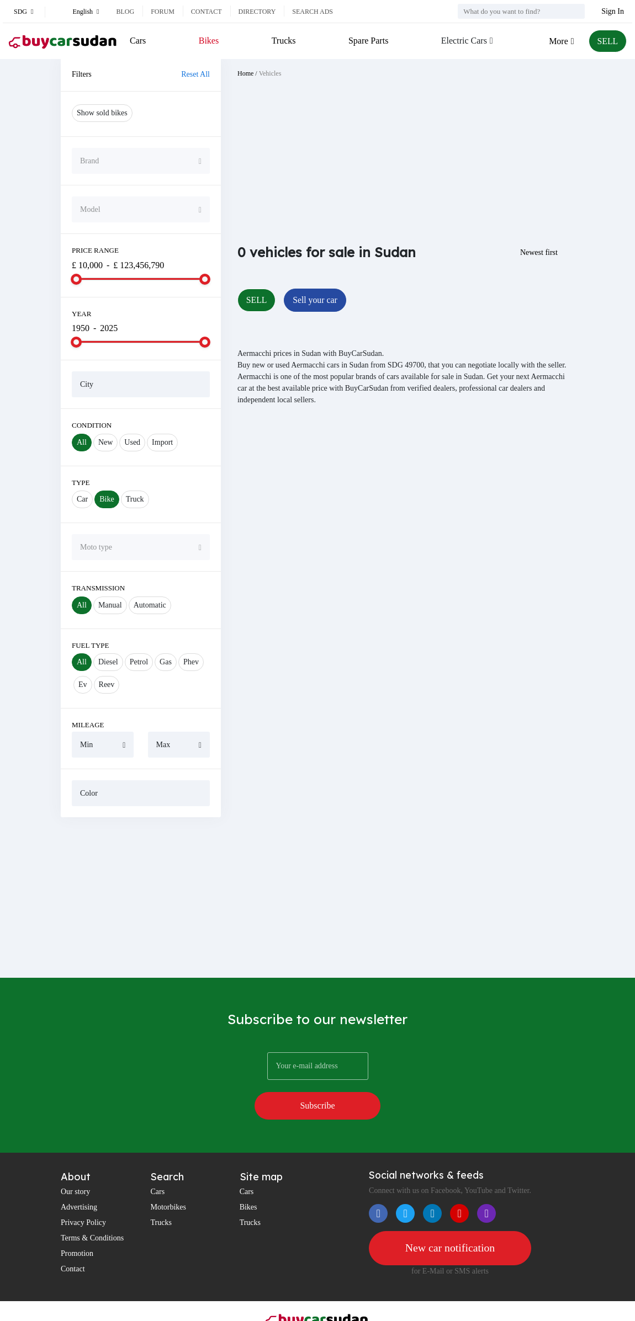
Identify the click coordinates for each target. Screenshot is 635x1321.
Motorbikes (168, 1179)
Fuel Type (90, 645)
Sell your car (315, 300)
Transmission (98, 588)
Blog (125, 11)
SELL (607, 41)
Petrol (139, 662)
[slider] (76, 279)
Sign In (612, 11)
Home (245, 73)
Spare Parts (368, 40)
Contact (206, 11)
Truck (135, 499)
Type (81, 482)
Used (132, 442)
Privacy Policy (83, 1194)
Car (82, 499)
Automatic (150, 605)
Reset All (195, 74)
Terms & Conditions (92, 1210)
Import (162, 442)
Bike (106, 499)
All (82, 442)
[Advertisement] (141, 897)
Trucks (283, 40)
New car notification (450, 1220)
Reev (107, 684)
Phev (191, 662)
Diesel (108, 662)
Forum (162, 11)
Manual (110, 605)
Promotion (77, 1225)
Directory (257, 11)
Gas (166, 662)
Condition (92, 425)
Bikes (209, 40)
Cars (138, 40)
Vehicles (270, 73)
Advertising (79, 1179)
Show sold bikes (102, 113)
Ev (82, 684)
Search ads (312, 11)
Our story (75, 1163)
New (105, 442)
